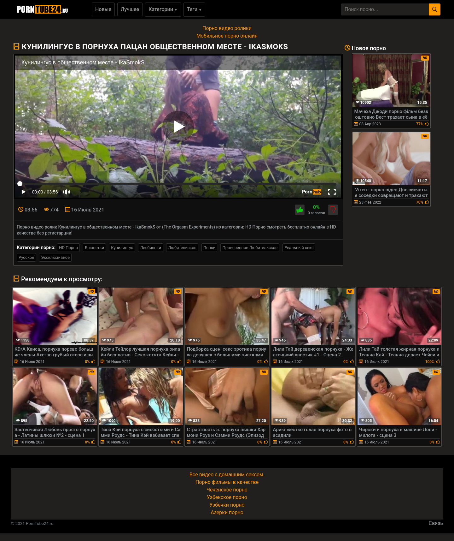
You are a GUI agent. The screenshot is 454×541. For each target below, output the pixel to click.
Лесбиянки (150, 247)
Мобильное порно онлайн (227, 36)
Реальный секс (298, 247)
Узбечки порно (226, 505)
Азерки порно (227, 512)
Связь (436, 523)
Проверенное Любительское (249, 247)
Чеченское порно (227, 490)
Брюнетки (94, 247)
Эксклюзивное (55, 257)
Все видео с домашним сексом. (227, 475)
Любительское (182, 247)
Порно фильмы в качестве (227, 482)
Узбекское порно (227, 497)
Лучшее (130, 9)
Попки (209, 247)
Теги (194, 9)
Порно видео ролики (227, 28)
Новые (103, 9)
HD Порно (68, 247)
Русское (26, 257)
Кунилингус (122, 247)
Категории (163, 9)
